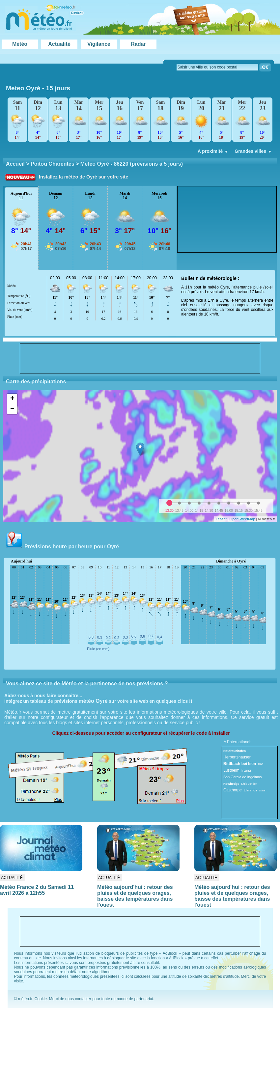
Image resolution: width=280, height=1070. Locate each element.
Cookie (41, 999)
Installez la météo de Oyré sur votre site (83, 176)
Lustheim (231, 770)
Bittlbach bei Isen (239, 763)
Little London (249, 783)
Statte (262, 790)
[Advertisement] (215, 219)
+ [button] (12, 399)
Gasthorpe (232, 790)
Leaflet (221, 519)
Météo (19, 44)
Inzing (246, 770)
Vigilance (98, 44)
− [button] (12, 409)
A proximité (213, 153)
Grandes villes (253, 153)
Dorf (260, 764)
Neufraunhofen (234, 751)
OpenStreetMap (242, 519)
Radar (138, 44)
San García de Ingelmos (242, 777)
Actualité (59, 44)
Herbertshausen (237, 757)
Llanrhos (250, 790)
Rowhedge (231, 783)
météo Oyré (93, 701)
